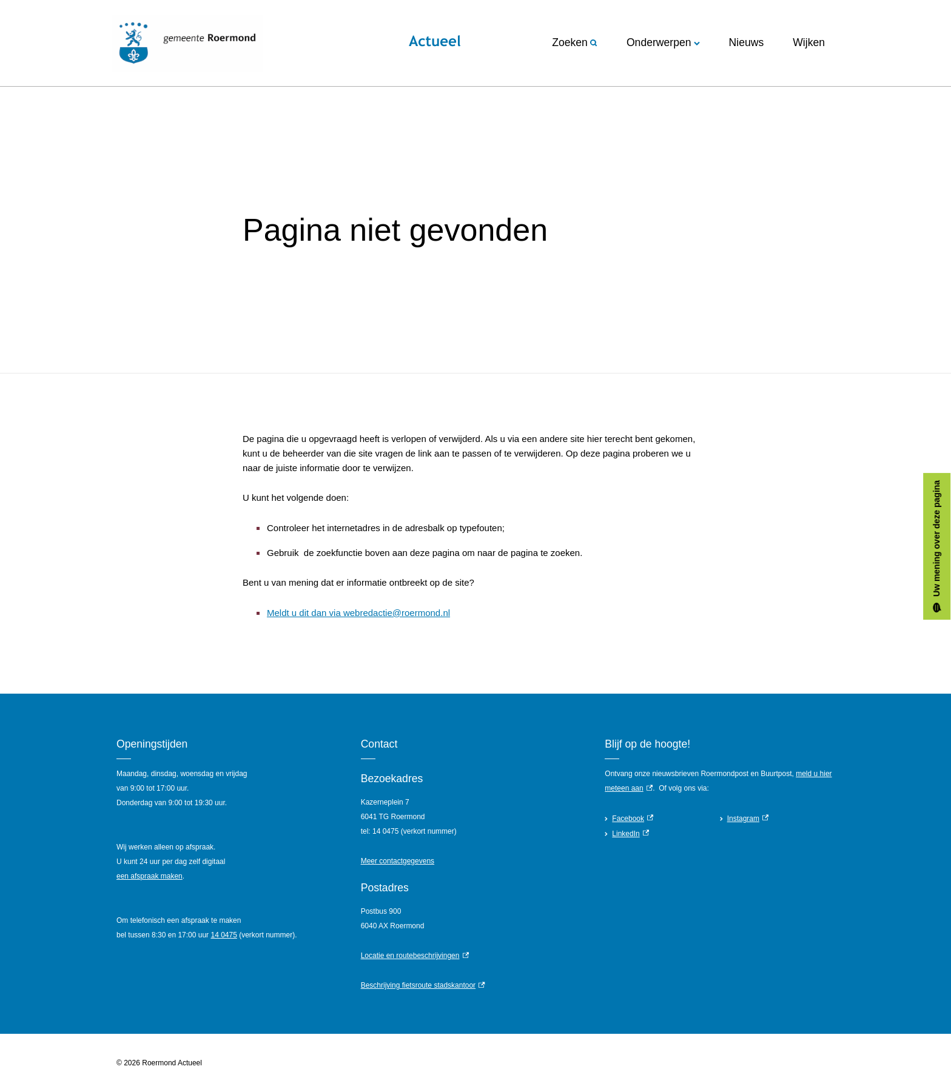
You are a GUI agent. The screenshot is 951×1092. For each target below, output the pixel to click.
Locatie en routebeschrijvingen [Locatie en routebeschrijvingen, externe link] (415, 955)
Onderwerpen (663, 42)
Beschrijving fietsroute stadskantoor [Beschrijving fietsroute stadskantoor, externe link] (423, 985)
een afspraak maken (149, 876)
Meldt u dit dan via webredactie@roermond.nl (358, 613)
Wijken (809, 42)
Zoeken (574, 42)
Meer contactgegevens (397, 861)
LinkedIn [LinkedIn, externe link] (630, 833)
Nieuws (746, 42)
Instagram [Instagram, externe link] (748, 818)
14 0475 (223, 935)
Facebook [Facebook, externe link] (632, 818)
